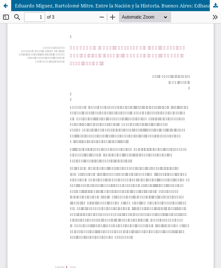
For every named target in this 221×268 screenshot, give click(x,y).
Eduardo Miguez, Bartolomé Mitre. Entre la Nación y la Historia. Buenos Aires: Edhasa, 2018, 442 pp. (118, 5)
